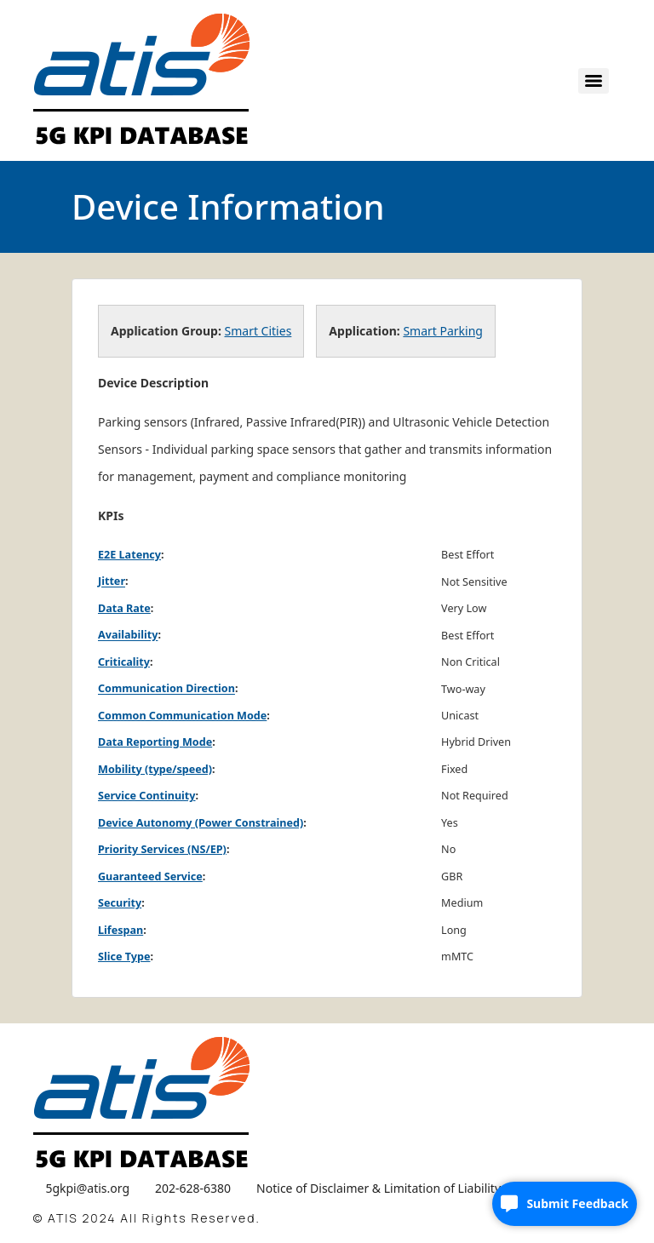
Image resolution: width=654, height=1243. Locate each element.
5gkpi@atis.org (87, 1188)
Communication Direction (166, 689)
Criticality (124, 662)
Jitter (111, 582)
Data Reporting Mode (155, 742)
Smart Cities (258, 331)
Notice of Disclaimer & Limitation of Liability (378, 1188)
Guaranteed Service (150, 876)
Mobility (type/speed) (155, 769)
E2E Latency (129, 554)
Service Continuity (147, 795)
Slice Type (124, 956)
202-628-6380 (193, 1188)
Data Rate (124, 608)
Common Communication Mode (182, 715)
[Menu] (593, 81)
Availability (128, 635)
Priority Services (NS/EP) (162, 849)
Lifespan (120, 930)
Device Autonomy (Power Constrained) (200, 823)
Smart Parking (443, 331)
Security (119, 903)
